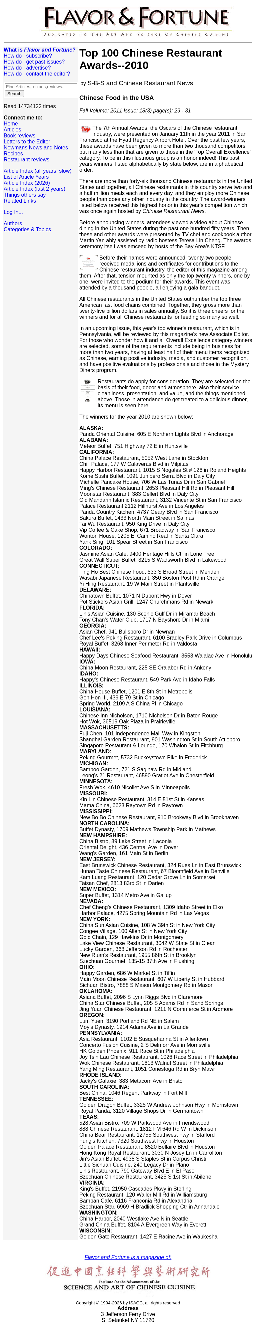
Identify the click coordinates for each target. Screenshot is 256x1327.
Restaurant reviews (26, 159)
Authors (13, 223)
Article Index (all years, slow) (38, 171)
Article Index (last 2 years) (34, 189)
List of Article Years (26, 177)
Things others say (25, 195)
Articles (12, 129)
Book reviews (19, 135)
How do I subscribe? (28, 56)
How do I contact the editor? (37, 74)
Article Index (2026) (27, 183)
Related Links (20, 201)
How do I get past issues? (34, 62)
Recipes (13, 153)
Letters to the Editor (27, 141)
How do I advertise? (27, 68)
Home (11, 123)
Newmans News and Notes (36, 147)
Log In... (13, 212)
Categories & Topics (27, 229)
